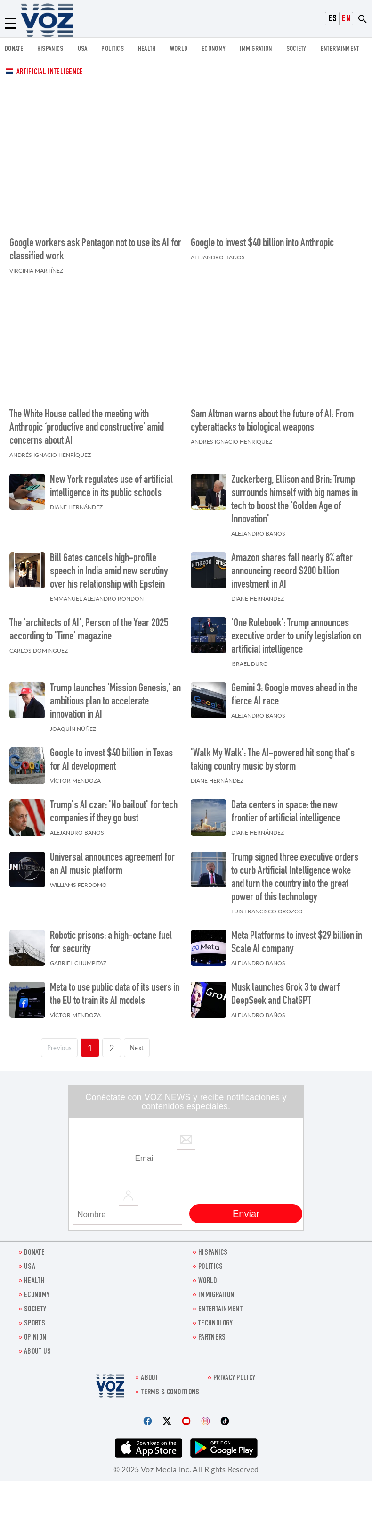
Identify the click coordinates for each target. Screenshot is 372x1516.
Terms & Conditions (170, 1387)
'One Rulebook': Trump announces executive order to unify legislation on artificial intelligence (296, 632)
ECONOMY (214, 49)
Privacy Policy (234, 1374)
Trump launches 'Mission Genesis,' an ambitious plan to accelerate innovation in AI (115, 697)
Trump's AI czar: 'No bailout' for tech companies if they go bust (114, 807)
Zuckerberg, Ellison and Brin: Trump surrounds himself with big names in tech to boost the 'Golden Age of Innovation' (294, 495)
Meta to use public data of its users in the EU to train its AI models (114, 990)
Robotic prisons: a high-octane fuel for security (111, 938)
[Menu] (10, 23)
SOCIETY (296, 49)
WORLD (179, 49)
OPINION (35, 1333)
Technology (215, 1319)
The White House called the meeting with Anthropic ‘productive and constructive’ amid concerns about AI (86, 423)
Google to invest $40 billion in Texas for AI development (111, 756)
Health (147, 49)
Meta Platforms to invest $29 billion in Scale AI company (296, 938)
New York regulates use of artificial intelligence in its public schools (111, 482)
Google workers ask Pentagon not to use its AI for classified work (95, 248)
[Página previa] (55, 1043)
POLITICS (112, 49)
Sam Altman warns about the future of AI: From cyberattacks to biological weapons (272, 417)
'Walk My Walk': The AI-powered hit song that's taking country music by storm (273, 756)
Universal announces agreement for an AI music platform (112, 860)
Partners (212, 1333)
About (150, 1374)
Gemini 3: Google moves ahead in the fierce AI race (294, 691)
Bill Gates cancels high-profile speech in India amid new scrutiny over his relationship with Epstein (109, 567)
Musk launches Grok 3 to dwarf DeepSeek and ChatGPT (285, 990)
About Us (37, 1347)
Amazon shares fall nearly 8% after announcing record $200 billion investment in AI (292, 567)
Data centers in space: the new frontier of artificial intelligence (285, 807)
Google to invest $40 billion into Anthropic (262, 241)
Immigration (256, 49)
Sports (34, 1319)
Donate (14, 49)
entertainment (340, 49)
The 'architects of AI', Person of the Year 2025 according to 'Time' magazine (88, 625)
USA (83, 49)
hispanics (50, 49)
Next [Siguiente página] (142, 1042)
